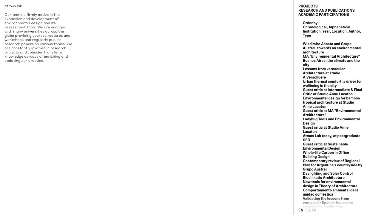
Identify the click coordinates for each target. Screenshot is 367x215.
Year (326, 31)
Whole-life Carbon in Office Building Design (326, 154)
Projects (308, 6)
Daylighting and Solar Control (328, 173)
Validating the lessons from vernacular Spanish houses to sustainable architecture (328, 202)
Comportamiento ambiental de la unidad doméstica (330, 192)
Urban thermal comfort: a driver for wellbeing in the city (332, 83)
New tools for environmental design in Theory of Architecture (330, 184)
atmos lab (13, 6)
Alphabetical (339, 27)
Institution (311, 31)
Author (354, 31)
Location (338, 31)
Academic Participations (323, 15)
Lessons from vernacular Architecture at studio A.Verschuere (324, 73)
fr (314, 210)
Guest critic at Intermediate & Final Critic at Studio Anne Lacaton (332, 92)
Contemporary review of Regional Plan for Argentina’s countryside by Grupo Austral (332, 165)
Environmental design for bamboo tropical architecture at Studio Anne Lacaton (331, 102)
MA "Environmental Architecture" (331, 56)
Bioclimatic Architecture (324, 178)
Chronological (315, 27)
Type (307, 35)
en (300, 210)
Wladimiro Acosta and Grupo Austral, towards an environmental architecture (332, 48)
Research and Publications (326, 10)
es (307, 210)
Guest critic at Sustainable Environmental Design (325, 146)
